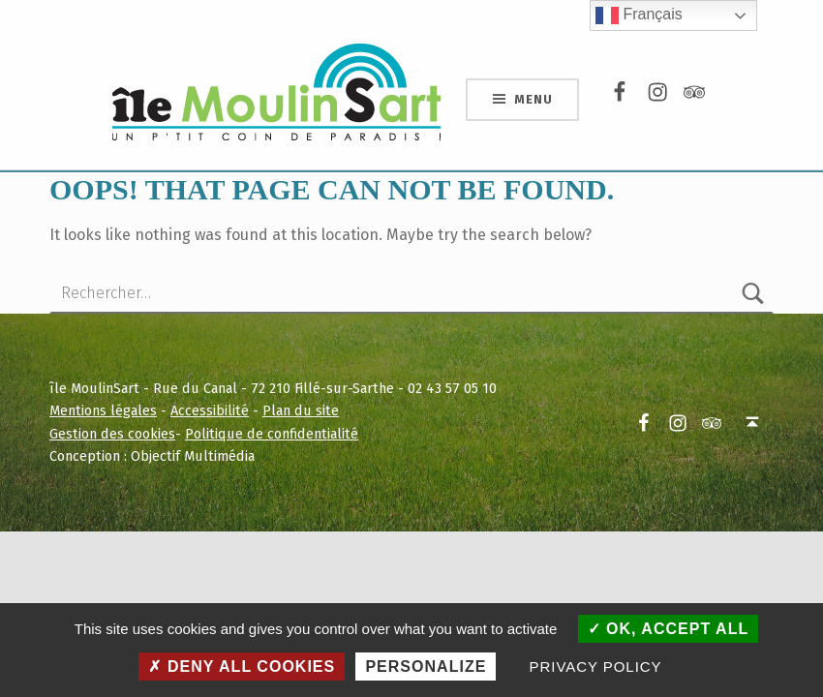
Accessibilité (209, 410)
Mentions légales (103, 410)
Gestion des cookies (112, 433)
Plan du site (300, 410)
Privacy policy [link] (596, 666)
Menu (533, 99)
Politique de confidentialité (271, 433)
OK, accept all (668, 629)
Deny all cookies (241, 666)
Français (639, 15)
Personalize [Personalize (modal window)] (425, 666)
